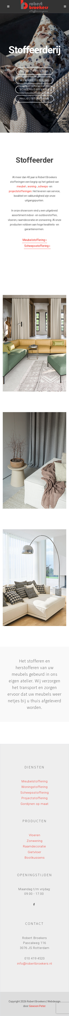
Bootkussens (34, 857)
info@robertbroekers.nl (34, 963)
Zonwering (35, 841)
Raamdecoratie (34, 846)
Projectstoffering (34, 98)
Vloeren (34, 835)
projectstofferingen (20, 191)
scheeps (43, 186)
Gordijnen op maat (35, 804)
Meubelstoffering (34, 71)
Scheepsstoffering (34, 89)
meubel (21, 186)
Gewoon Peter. (37, 1006)
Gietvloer (34, 852)
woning (32, 186)
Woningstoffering (34, 80)
